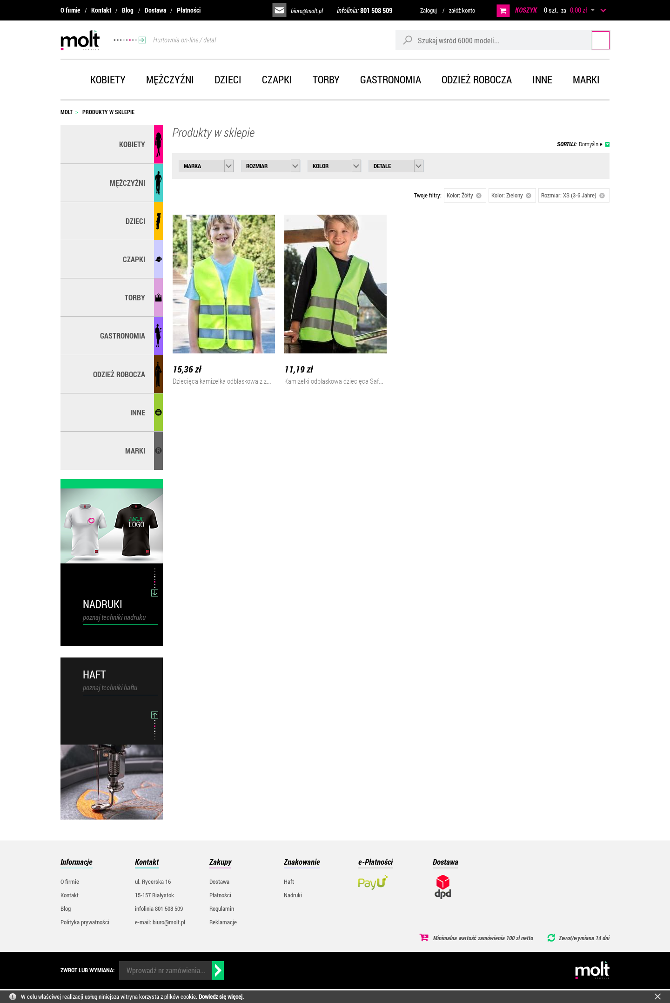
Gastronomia (390, 79)
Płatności (189, 10)
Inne (542, 79)
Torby (326, 79)
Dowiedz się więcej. (221, 996)
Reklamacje (223, 922)
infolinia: (364, 10)
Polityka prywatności (84, 922)
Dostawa (155, 10)
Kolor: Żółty (464, 195)
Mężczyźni (170, 79)
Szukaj (592, 40)
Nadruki (293, 895)
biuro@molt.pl (307, 11)
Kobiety (108, 79)
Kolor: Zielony (511, 195)
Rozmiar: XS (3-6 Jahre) (573, 195)
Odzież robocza (477, 79)
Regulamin (221, 908)
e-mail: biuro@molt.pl (160, 922)
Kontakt (101, 10)
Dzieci (227, 79)
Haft (289, 881)
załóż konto (462, 10)
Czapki (277, 79)
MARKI (135, 450)
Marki (586, 79)
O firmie (70, 10)
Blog (128, 10)
